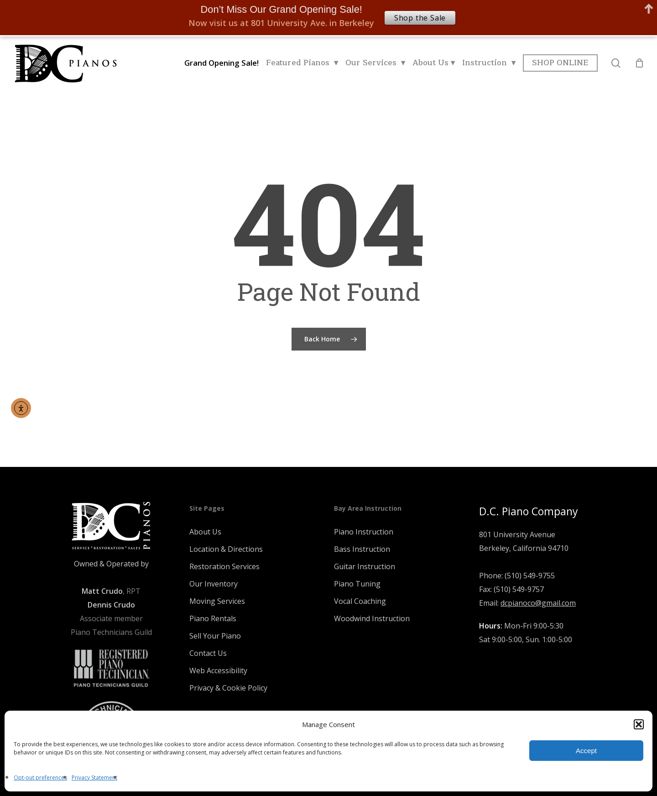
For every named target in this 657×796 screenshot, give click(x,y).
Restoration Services (224, 566)
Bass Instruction (362, 549)
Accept (586, 750)
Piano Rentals (212, 618)
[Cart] (639, 63)
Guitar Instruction (364, 566)
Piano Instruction (363, 532)
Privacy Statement (94, 777)
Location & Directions (226, 549)
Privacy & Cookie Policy (228, 688)
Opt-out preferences (40, 777)
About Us (205, 532)
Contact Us (208, 653)
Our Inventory (213, 584)
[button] (638, 724)
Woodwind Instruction (372, 618)
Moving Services (217, 601)
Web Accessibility (218, 670)
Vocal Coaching (360, 601)
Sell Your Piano (215, 636)
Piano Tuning (357, 584)
